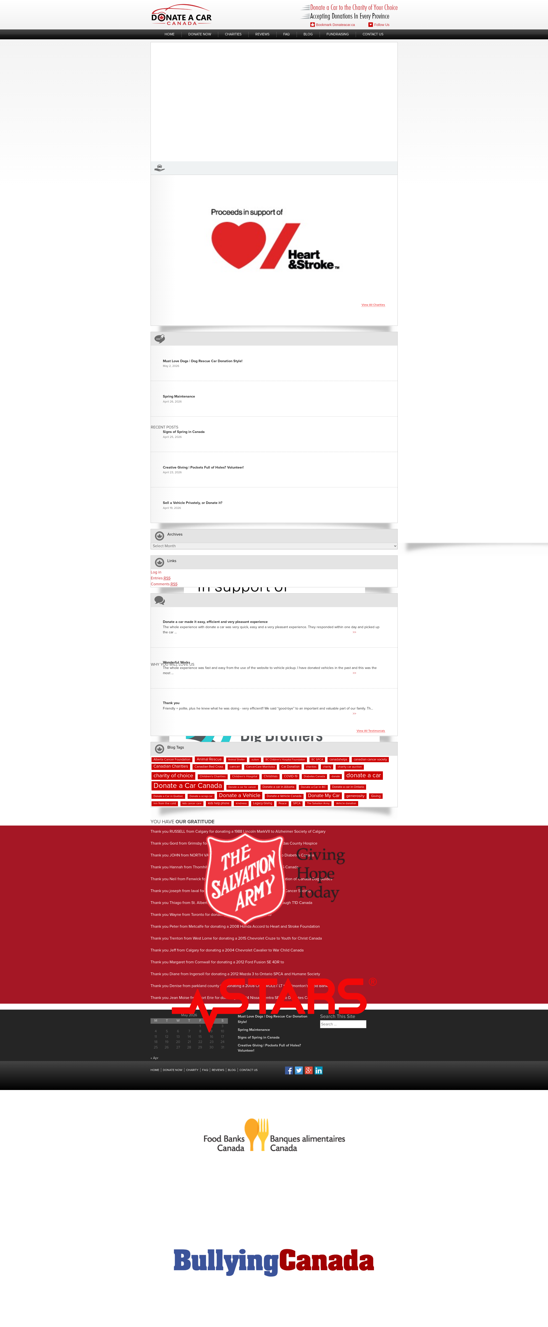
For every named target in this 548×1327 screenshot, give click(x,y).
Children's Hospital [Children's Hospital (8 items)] (244, 776)
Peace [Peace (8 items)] (283, 803)
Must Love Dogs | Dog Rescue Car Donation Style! (202, 361)
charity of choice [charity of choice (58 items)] (173, 776)
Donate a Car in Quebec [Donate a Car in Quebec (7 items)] (168, 796)
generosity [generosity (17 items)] (355, 796)
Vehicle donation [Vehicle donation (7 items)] (346, 803)
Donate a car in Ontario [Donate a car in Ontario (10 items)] (348, 787)
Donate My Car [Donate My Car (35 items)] (324, 795)
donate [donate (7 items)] (335, 776)
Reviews (262, 34)
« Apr (154, 1058)
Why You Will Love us (172, 664)
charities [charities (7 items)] (311, 766)
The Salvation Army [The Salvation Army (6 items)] (318, 803)
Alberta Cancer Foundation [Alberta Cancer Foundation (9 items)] (171, 759)
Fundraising (338, 34)
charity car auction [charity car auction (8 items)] (350, 766)
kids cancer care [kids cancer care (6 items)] (191, 803)
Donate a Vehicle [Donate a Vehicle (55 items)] (239, 795)
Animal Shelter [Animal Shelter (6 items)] (236, 759)
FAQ (286, 34)
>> (354, 632)
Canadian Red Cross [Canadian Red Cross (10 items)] (209, 766)
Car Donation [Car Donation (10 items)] (290, 766)
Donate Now (199, 34)
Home (170, 34)
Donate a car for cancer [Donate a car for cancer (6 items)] (242, 787)
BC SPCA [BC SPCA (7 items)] (317, 759)
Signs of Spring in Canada (184, 432)
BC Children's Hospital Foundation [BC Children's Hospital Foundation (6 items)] (285, 759)
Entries (161, 578)
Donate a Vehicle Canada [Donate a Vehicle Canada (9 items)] (284, 796)
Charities (233, 34)
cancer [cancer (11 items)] (235, 766)
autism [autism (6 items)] (255, 759)
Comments (164, 584)
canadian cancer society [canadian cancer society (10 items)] (370, 759)
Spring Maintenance (179, 396)
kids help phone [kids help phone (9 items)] (218, 803)
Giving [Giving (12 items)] (376, 796)
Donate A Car (182, 14)
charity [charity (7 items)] (327, 766)
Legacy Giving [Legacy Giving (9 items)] (262, 803)
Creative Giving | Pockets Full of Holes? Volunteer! (203, 467)
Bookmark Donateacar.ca (332, 24)
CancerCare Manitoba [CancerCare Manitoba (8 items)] (260, 766)
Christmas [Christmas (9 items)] (271, 776)
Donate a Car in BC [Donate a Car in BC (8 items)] (313, 787)
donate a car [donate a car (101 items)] (363, 775)
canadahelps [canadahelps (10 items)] (338, 759)
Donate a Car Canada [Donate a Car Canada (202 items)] (187, 785)
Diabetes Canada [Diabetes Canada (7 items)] (314, 776)
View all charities (373, 305)
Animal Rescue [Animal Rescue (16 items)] (209, 759)
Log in (156, 572)
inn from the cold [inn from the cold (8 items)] (164, 803)
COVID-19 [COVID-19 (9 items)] (290, 776)
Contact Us (373, 34)
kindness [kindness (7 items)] (241, 803)
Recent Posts (164, 427)
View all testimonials (371, 731)
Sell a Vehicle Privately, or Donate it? (192, 503)
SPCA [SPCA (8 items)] (297, 803)
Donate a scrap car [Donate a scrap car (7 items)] (201, 796)
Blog (308, 34)
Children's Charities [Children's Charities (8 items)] (213, 776)
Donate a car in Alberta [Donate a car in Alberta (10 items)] (278, 787)
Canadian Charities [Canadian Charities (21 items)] (170, 766)
